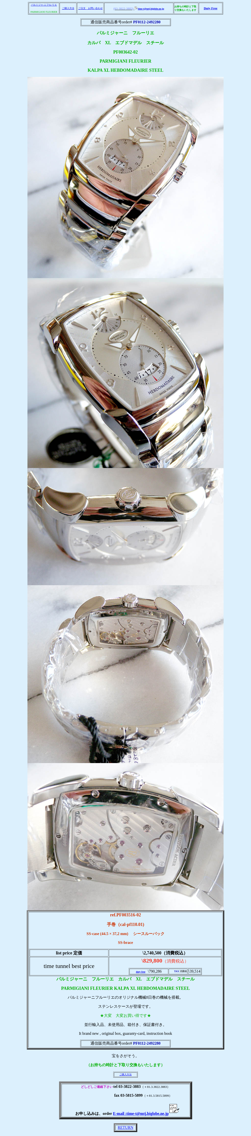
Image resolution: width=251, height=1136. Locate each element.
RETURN (125, 1127)
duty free (140, 971)
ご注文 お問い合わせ (90, 8)
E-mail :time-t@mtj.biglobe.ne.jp (146, 1113)
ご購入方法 (68, 8)
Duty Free (210, 8)
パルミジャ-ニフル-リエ (44, 4)
